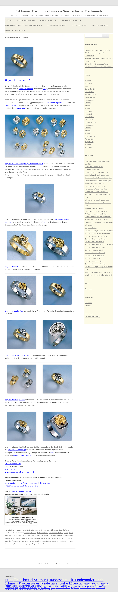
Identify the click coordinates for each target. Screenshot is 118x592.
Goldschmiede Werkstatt (22, 455)
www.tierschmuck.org (13, 464)
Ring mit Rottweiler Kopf (14, 311)
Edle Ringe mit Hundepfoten (94, 183)
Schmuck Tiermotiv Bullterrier (95, 261)
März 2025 (88, 86)
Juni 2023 (88, 106)
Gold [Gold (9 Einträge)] (63, 586)
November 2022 (90, 122)
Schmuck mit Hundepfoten (72, 20)
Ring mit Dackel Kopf (13, 266)
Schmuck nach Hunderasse (94, 256)
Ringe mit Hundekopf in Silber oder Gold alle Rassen (52, 530)
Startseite (8, 20)
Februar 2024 (89, 92)
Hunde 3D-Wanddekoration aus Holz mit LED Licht (23, 25)
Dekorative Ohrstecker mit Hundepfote (98, 178)
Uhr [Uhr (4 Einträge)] (72, 588)
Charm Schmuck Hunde (93, 169)
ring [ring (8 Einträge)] (70, 586)
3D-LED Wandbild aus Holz (94, 167)
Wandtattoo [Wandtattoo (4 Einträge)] (49, 589)
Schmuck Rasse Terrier (92, 258)
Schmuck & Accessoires (41, 541)
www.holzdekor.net (12, 469)
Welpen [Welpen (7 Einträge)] (80, 586)
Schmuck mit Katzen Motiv (94, 250)
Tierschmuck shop (26, 89)
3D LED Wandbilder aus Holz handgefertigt (21, 486)
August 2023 (89, 100)
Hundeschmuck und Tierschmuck (96, 192)
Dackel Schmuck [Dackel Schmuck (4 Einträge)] (100, 588)
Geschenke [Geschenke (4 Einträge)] (36, 589)
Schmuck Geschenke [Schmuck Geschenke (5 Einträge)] (63, 588)
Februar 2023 (89, 117)
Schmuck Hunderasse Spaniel (95, 247)
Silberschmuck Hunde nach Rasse (96, 64)
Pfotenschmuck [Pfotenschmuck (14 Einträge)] (91, 583)
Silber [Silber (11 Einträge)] (14, 585)
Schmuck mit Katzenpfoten (15, 30)
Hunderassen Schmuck (26, 20)
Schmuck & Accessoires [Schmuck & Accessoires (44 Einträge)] (22, 583)
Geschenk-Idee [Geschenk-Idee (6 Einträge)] (24, 588)
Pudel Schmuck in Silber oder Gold (96, 219)
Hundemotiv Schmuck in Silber (95, 186)
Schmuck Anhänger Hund (55, 102)
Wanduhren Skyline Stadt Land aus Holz (98, 272)
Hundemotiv (19, 536)
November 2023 (90, 94)
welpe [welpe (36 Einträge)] (64, 583)
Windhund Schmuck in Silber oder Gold (98, 275)
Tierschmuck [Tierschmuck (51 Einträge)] (24, 579)
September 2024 (90, 89)
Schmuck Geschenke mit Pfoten (96, 236)
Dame (46, 533)
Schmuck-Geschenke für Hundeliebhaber (99, 67)
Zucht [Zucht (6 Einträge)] (16, 588)
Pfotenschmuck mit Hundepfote (96, 214)
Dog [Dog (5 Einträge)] (39, 588)
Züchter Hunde (43, 544)
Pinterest (88, 306)
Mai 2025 (88, 81)
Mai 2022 (88, 133)
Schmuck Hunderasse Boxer (94, 242)
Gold (58, 533)
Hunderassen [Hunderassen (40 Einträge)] (49, 583)
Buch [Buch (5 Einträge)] (42, 588)
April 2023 (88, 111)
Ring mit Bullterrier (34, 538)
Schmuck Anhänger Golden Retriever (97, 233)
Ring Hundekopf (21, 538)
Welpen (34, 544)
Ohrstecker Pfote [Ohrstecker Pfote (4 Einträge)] (21, 589)
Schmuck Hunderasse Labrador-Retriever (99, 244)
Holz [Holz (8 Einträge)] (67, 586)
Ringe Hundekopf (60, 538)
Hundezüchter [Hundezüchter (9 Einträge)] (54, 586)
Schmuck (29, 541)
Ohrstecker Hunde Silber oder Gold (97, 200)
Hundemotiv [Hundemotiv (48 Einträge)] (83, 579)
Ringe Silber (17, 541)
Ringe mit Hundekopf (17, 80)
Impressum (89, 314)
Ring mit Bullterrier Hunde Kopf (17, 355)
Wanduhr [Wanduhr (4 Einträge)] (76, 588)
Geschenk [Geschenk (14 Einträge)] (104, 583)
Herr (61, 533)
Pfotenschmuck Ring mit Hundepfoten (98, 217)
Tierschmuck (9, 544)
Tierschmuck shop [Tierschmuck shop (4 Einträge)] (10, 589)
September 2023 (90, 97)
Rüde (23, 541)
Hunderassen (29, 536)
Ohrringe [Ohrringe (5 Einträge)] (54, 588)
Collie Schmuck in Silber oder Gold (96, 172)
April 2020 (88, 147)
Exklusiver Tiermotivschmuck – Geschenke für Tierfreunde (59, 11)
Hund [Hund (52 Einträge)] (9, 579)
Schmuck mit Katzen (100, 25)
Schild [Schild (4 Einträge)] (93, 588)
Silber (63, 541)
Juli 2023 (88, 103)
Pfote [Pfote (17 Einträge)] (79, 583)
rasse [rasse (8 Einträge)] (75, 586)
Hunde (71, 533)
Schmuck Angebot (11, 105)
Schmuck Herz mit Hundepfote (95, 239)
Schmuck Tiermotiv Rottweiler (95, 264)
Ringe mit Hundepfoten (48, 20)
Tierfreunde (70, 541)
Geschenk (52, 533)
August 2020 (89, 142)
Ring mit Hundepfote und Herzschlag (97, 50)
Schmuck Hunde (55, 541)
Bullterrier (40, 533)
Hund (66, 533)
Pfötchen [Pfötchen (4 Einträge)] (29, 589)
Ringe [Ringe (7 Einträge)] (104, 586)
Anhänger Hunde (30, 533)
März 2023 (88, 114)
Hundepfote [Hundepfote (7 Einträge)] (9, 588)
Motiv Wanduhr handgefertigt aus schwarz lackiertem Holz (27, 483)
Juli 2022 (88, 128)
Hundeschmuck (56, 536)
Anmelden (88, 289)
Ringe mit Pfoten (90, 228)
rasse (10, 538)
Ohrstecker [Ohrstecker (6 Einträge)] (33, 588)
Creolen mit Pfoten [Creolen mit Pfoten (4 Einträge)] (85, 588)
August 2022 (89, 125)
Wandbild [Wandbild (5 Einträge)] (47, 588)
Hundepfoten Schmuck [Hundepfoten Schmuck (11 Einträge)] (29, 585)
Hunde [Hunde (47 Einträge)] (98, 579)
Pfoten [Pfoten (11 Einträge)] (8, 585)
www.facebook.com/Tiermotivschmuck (19, 472)
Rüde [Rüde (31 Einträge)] (72, 583)
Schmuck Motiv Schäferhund (95, 253)
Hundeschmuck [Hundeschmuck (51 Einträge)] (61, 579)
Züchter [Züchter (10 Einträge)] (43, 585)
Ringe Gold (49, 538)
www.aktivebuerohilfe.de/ (21, 491)
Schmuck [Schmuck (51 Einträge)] (41, 579)
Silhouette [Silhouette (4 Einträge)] (43, 589)
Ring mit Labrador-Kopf (17, 450)
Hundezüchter (68, 536)
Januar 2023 (89, 119)
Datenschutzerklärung (92, 317)
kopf (6, 538)
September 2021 (90, 136)
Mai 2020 (88, 144)
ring (14, 538)
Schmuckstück (20, 108)
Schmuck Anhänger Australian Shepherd (99, 231)
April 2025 (88, 83)
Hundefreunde (10, 536)
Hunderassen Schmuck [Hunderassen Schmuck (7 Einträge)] (93, 586)
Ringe (45, 89)
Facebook (88, 303)
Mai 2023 (88, 108)
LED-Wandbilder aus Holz (56, 25)
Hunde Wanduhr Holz (79, 25)
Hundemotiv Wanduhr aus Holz (96, 189)
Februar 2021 (89, 139)
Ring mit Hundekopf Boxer (15, 400)
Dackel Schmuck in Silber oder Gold (97, 175)
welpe (29, 544)
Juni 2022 (88, 131)
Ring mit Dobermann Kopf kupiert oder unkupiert (24, 164)
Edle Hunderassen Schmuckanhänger (98, 181)
